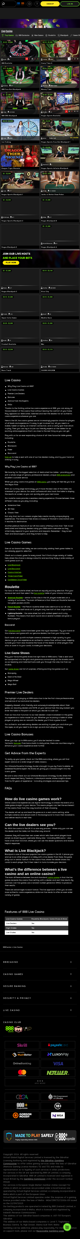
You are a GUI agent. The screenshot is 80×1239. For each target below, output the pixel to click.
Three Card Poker (15, 576)
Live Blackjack (14, 565)
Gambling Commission (34, 1179)
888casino (41, 482)
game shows (13, 669)
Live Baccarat (14, 569)
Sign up (8, 457)
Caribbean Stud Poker (17, 580)
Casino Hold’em (14, 572)
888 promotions (63, 475)
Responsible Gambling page (50, 1231)
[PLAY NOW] (11, 263)
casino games (53, 877)
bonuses (17, 743)
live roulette (39, 593)
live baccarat (14, 631)
